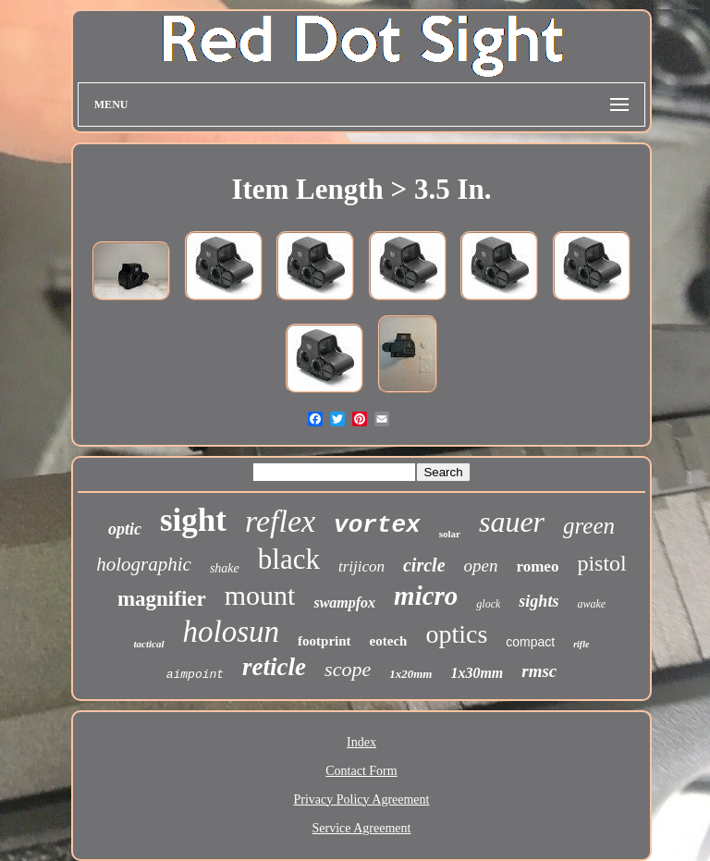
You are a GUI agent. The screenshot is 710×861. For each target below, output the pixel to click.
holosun (231, 631)
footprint (324, 640)
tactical (149, 643)
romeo (537, 566)
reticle (274, 667)
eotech (389, 640)
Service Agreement (361, 828)
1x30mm (476, 673)
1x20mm (410, 674)
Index (361, 742)
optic (124, 529)
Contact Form (361, 771)
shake (224, 568)
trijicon (361, 566)
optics (456, 634)
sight (193, 520)
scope (347, 669)
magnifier (161, 598)
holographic (143, 564)
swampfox (344, 602)
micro (426, 595)
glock (488, 603)
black (289, 559)
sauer (512, 521)
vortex (377, 525)
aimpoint (195, 675)
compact (530, 641)
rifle (581, 644)
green (589, 525)
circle (424, 565)
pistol (601, 563)
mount (260, 595)
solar (449, 533)
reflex (280, 521)
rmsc (539, 671)
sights (538, 601)
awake (591, 603)
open (481, 565)
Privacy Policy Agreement (362, 799)
